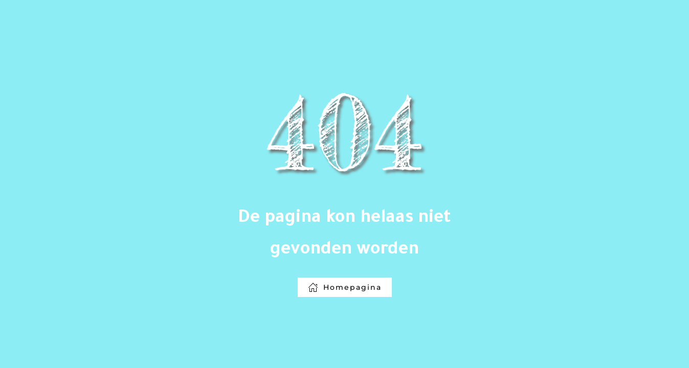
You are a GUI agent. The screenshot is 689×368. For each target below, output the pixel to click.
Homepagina (345, 287)
